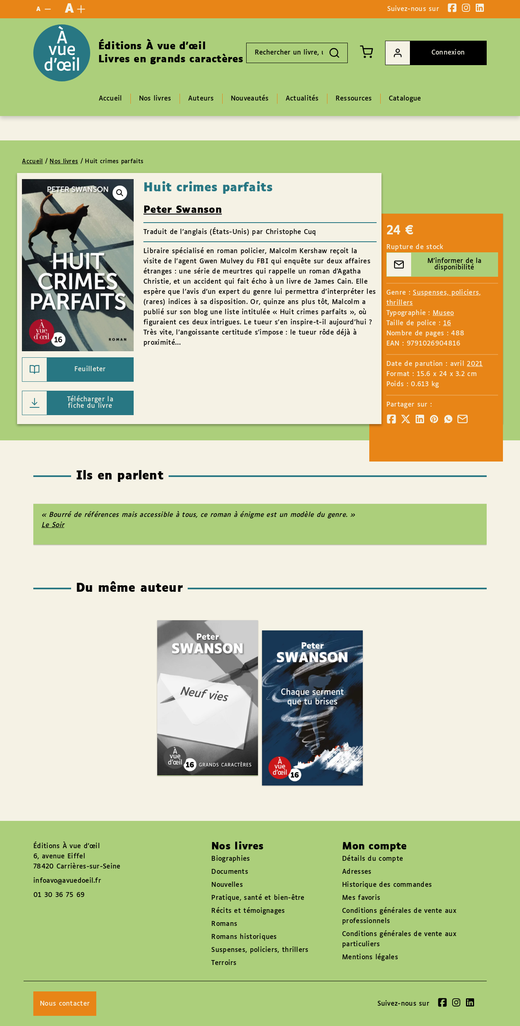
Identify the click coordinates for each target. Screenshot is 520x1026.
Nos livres (64, 161)
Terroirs (223, 963)
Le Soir (52, 525)
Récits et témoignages (248, 911)
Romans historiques (244, 937)
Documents (229, 871)
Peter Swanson (182, 210)
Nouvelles (227, 885)
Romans (224, 924)
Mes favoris (361, 898)
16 (447, 323)
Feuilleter (64, 369)
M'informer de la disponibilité (434, 264)
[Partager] (391, 419)
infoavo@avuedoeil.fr (67, 880)
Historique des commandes (387, 885)
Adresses (356, 871)
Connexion (425, 53)
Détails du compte (372, 858)
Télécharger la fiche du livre (67, 403)
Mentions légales (370, 957)
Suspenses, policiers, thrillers (259, 950)
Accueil (32, 161)
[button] (120, 193)
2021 (475, 364)
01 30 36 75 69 (58, 895)
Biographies (230, 858)
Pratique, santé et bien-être (257, 898)
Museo (443, 313)
